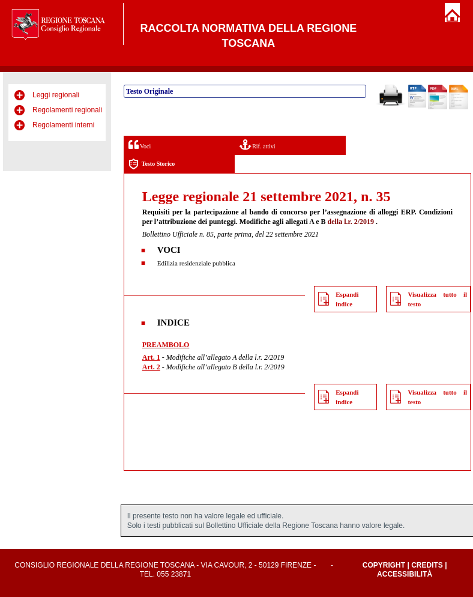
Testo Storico (151, 164)
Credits (427, 565)
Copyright (384, 565)
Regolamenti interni (63, 125)
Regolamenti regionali (67, 110)
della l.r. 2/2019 (351, 221)
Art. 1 (151, 357)
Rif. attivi (258, 144)
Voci (139, 144)
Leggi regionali (55, 95)
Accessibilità (404, 574)
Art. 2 (151, 367)
